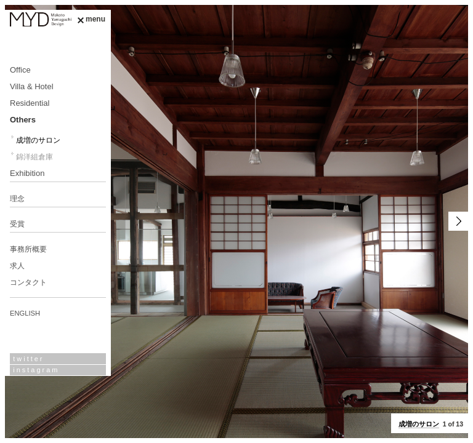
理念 (17, 198)
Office (20, 69)
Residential (29, 103)
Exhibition (27, 173)
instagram (36, 369)
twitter (28, 358)
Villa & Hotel (32, 86)
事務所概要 (28, 249)
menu (91, 19)
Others (23, 119)
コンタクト (28, 282)
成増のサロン (38, 140)
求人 (17, 265)
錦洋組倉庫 (34, 157)
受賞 (17, 224)
